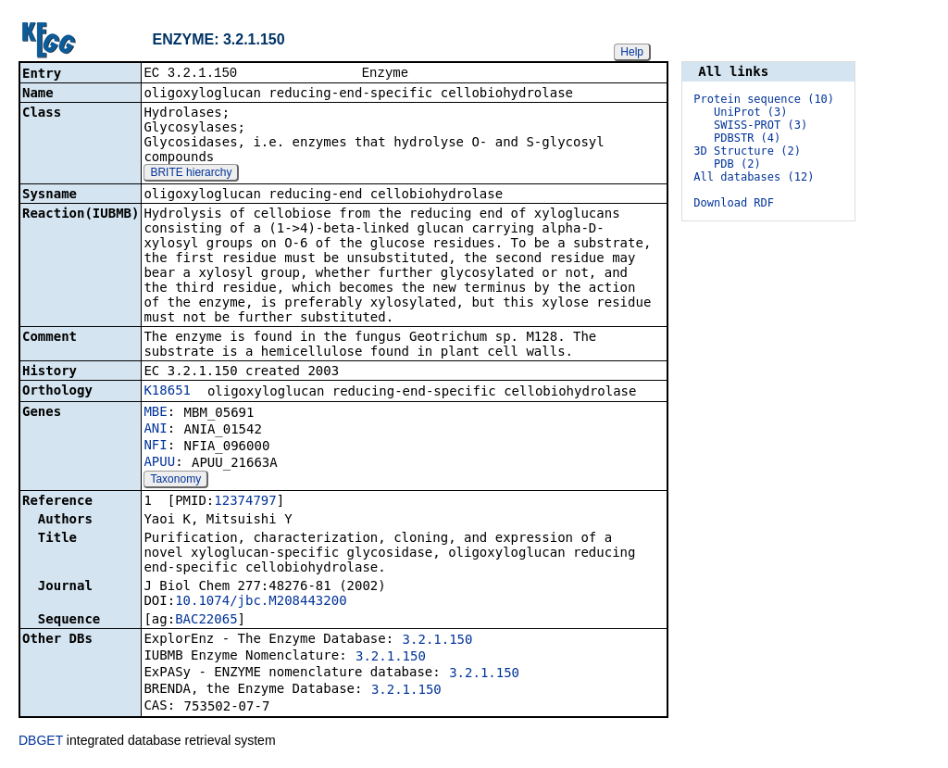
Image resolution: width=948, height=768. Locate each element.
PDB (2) (737, 163)
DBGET (41, 742)
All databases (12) (753, 176)
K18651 (167, 391)
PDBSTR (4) (747, 138)
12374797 (245, 502)
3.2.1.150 (438, 641)
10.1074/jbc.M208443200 (260, 602)
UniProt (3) (750, 112)
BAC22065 (206, 620)
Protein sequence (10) (763, 99)
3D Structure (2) (747, 151)
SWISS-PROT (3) (760, 125)
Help (631, 51)
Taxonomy (175, 480)
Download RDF (733, 202)
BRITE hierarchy (190, 174)
